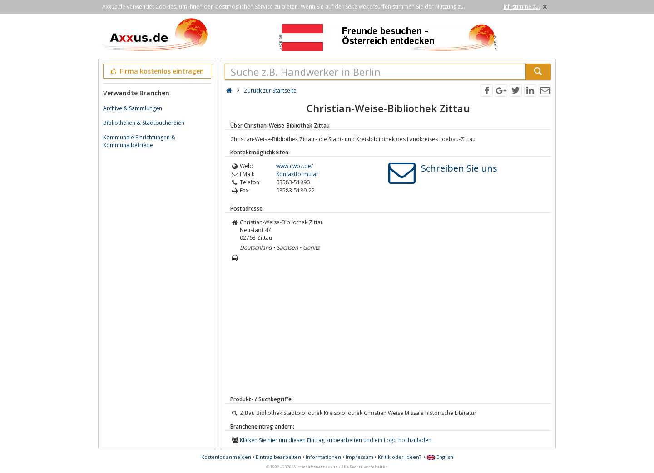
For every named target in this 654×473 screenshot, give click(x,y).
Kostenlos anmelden (226, 456)
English (440, 456)
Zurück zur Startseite (270, 90)
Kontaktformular (297, 174)
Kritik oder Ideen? (399, 456)
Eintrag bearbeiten (278, 456)
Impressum (359, 456)
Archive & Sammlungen (132, 108)
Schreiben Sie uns (459, 168)
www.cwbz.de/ (294, 166)
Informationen (323, 456)
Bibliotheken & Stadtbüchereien (143, 123)
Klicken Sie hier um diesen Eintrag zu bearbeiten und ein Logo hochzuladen (335, 440)
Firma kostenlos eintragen (156, 71)
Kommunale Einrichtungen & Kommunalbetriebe (139, 141)
